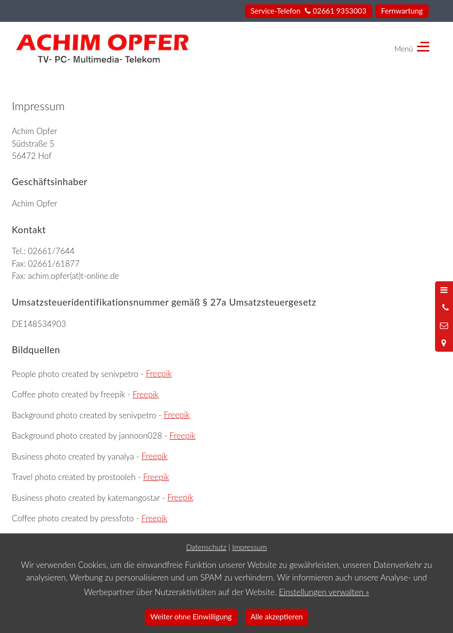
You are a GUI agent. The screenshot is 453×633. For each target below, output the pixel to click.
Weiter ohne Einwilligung (191, 616)
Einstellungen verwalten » (324, 592)
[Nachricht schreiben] (444, 325)
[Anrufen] (444, 307)
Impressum (249, 547)
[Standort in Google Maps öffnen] (444, 343)
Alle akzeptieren (276, 616)
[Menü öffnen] (444, 290)
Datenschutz (206, 547)
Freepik (159, 373)
